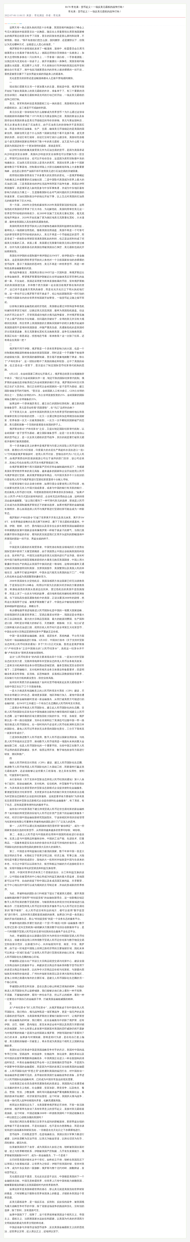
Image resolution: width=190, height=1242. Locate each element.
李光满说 (39, 15)
